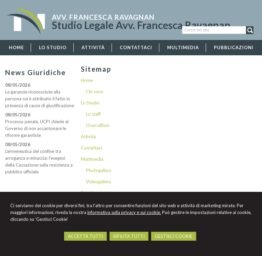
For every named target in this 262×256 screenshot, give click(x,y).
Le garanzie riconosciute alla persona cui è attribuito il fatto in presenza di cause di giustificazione (39, 98)
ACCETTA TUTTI (85, 236)
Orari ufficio (98, 125)
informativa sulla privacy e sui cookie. (124, 212)
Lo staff (93, 114)
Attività (88, 136)
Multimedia (92, 159)
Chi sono (94, 91)
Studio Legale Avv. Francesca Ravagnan (141, 25)
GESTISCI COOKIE (173, 236)
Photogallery (99, 170)
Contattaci (91, 148)
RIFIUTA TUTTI (129, 236)
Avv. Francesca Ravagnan (103, 17)
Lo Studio (90, 102)
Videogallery (98, 181)
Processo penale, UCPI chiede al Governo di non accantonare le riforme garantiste (37, 128)
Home (87, 80)
